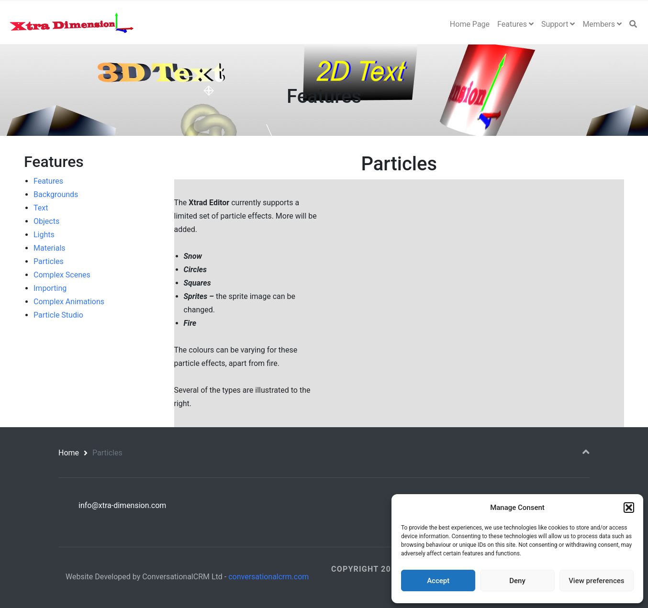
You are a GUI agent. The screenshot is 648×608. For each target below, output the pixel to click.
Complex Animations (69, 301)
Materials (50, 248)
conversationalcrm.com (268, 576)
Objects (46, 221)
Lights (44, 234)
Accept (438, 580)
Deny (517, 580)
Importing (50, 288)
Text (41, 207)
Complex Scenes (62, 274)
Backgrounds (56, 194)
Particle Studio (58, 315)
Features (48, 181)
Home (68, 452)
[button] (629, 507)
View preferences (596, 580)
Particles (49, 261)
